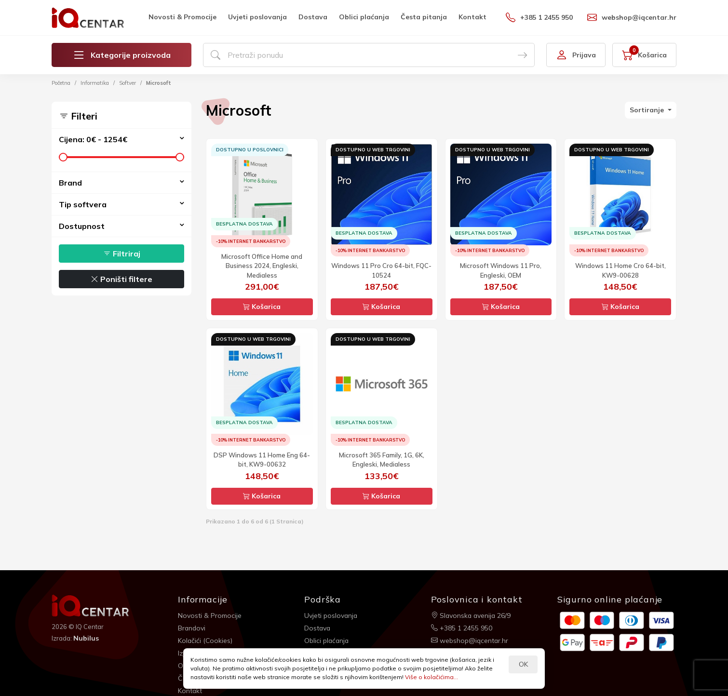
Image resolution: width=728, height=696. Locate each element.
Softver (127, 83)
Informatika (95, 83)
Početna (61, 83)
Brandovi (192, 627)
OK (523, 664)
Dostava (312, 17)
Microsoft (158, 83)
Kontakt (472, 17)
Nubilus (86, 638)
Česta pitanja (424, 17)
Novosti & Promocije (182, 17)
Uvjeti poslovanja (257, 17)
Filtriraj (121, 253)
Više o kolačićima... (431, 677)
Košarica (262, 306)
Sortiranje (648, 110)
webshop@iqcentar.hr (631, 17)
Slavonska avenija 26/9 (471, 615)
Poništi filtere (121, 279)
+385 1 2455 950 (539, 17)
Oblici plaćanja (364, 17)
